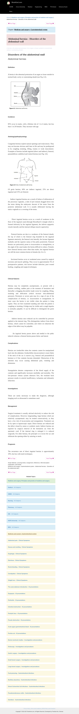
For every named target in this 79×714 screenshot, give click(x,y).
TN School (53, 7)
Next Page (50, 23)
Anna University (20, 7)
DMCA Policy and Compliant (48, 708)
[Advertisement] (65, 44)
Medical (30, 7)
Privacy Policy (27, 708)
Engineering (38, 7)
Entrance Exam (63, 7)
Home (8, 17)
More (10, 11)
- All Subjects (14, 487)
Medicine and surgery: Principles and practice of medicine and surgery (32, 17)
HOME (11, 7)
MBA (46, 7)
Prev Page (11, 23)
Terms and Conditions (36, 708)
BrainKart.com (17, 2)
